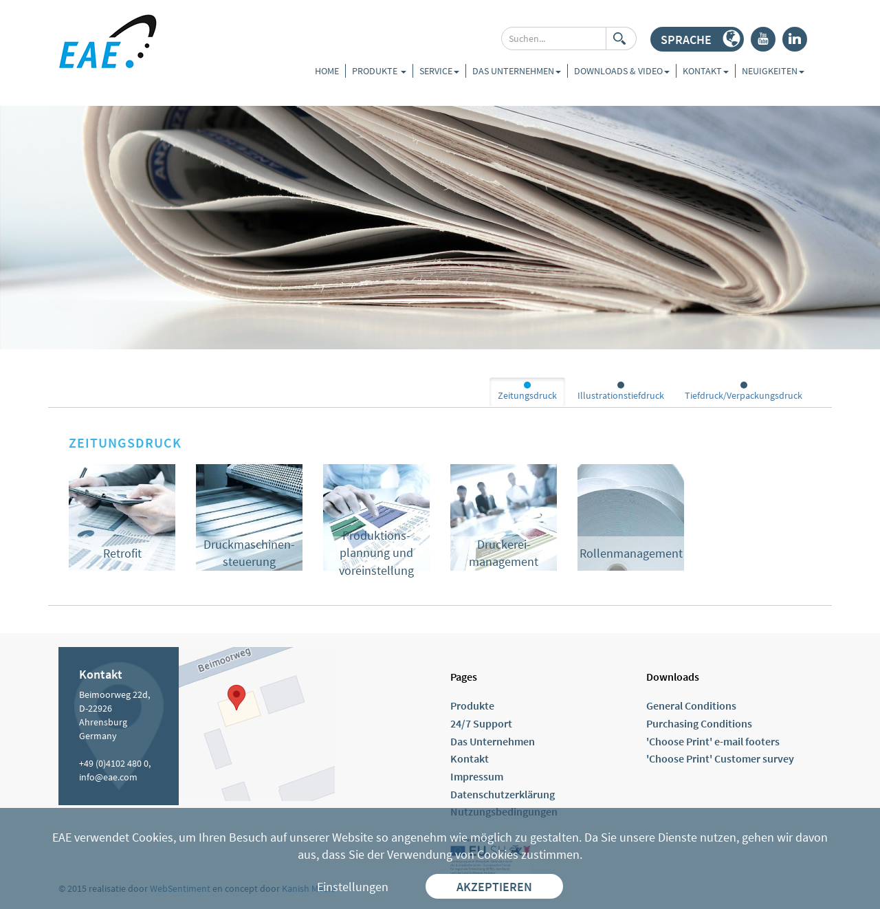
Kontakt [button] (706, 71)
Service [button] (439, 71)
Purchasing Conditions (699, 723)
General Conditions (691, 705)
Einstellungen (352, 887)
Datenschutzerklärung (502, 794)
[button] (697, 39)
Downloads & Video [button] (622, 71)
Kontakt (469, 758)
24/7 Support (481, 723)
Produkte (379, 71)
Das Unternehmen (492, 741)
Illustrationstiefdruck (621, 392)
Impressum (476, 776)
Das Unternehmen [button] (516, 71)
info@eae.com (108, 777)
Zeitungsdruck (527, 392)
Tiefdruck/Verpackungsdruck (743, 392)
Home (327, 71)
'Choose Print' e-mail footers (713, 741)
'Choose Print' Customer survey (720, 758)
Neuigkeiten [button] (773, 71)
